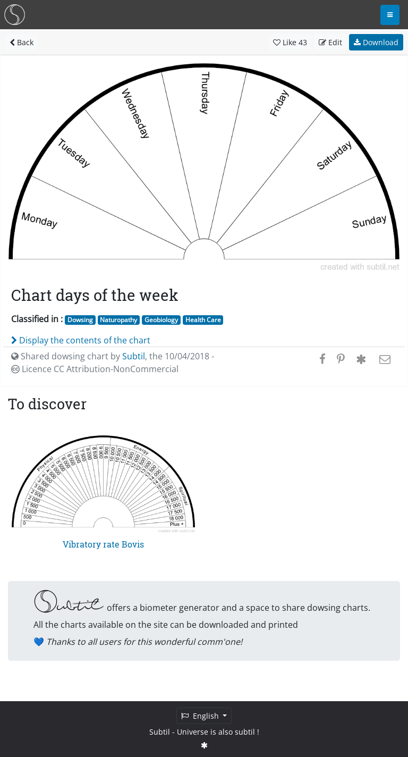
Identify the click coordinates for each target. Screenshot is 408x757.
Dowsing (80, 319)
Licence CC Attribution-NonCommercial (94, 369)
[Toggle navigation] (390, 15)
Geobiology (161, 319)
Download (376, 42)
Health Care (203, 319)
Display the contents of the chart (80, 340)
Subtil (133, 356)
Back (21, 42)
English (201, 716)
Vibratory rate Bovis (103, 544)
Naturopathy (118, 319)
